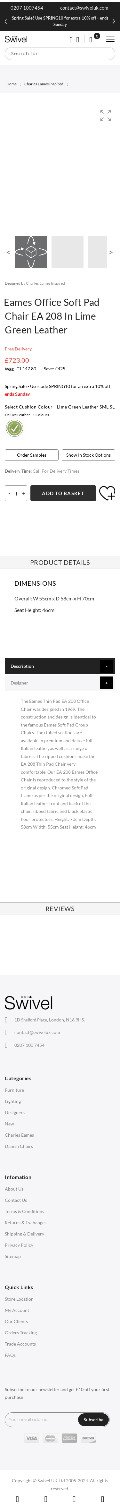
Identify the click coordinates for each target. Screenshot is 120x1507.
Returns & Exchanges (25, 1222)
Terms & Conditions (24, 1211)
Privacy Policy (19, 1245)
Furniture (14, 1090)
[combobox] (60, 53)
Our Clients (16, 1321)
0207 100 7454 (29, 1045)
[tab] (60, 666)
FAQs (10, 1355)
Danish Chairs (19, 1146)
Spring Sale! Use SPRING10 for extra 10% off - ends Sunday (60, 21)
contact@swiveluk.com (84, 8)
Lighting (13, 1101)
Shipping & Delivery (24, 1233)
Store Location (19, 1299)
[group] (60, 166)
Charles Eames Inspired (43, 84)
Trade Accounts (20, 1344)
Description (22, 666)
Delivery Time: (18, 471)
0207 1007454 (27, 8)
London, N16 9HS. (49, 1019)
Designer (19, 682)
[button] (105, 115)
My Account (17, 1310)
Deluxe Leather (27, 414)
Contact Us (16, 1200)
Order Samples (31, 455)
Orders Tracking (21, 1332)
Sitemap (13, 1256)
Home (11, 84)
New (9, 1123)
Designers (15, 1112)
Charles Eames (19, 1135)
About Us (14, 1189)
